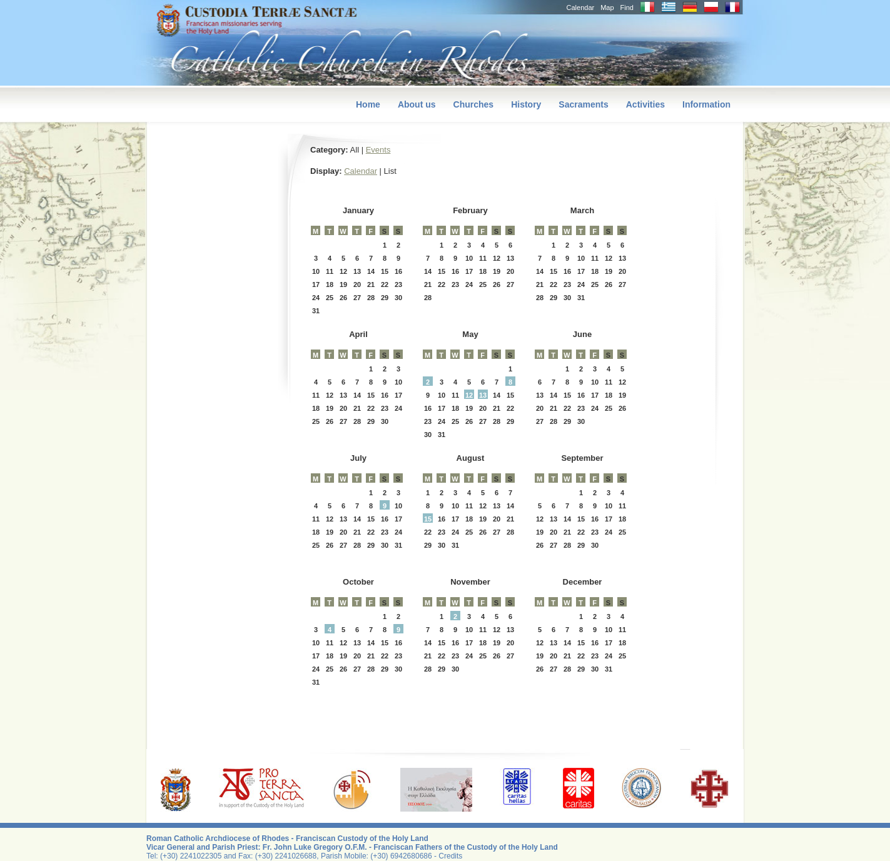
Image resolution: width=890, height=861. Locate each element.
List (390, 171)
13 (483, 395)
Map (607, 7)
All (354, 149)
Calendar (581, 7)
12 (469, 395)
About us (417, 104)
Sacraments (583, 104)
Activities (645, 104)
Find (627, 7)
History (526, 104)
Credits (450, 856)
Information (706, 104)
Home (368, 104)
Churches (473, 104)
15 (428, 519)
